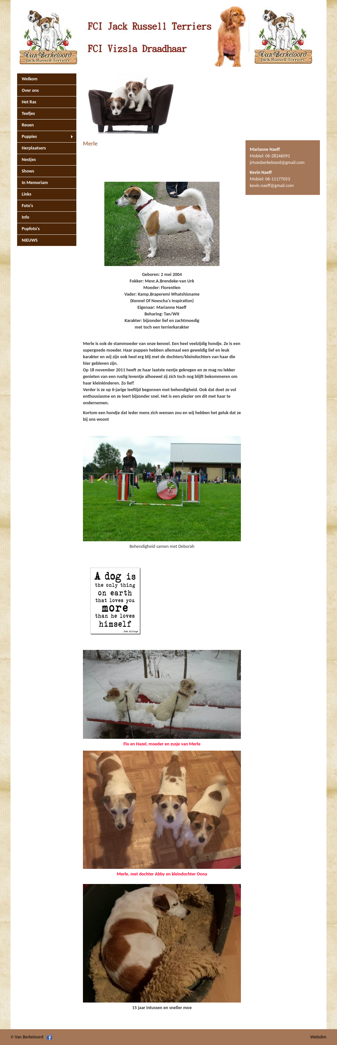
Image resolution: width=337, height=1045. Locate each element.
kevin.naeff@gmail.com (272, 185)
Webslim (318, 1037)
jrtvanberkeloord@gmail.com (277, 162)
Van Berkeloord (29, 1037)
